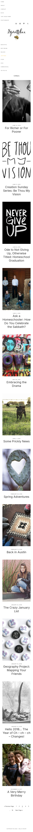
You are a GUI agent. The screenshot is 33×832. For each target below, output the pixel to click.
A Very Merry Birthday (16, 793)
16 (13, 810)
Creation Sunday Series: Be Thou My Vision (16, 190)
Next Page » (19, 810)
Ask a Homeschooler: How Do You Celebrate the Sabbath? (16, 321)
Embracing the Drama (17, 384)
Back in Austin (16, 552)
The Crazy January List (16, 609)
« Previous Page (9, 806)
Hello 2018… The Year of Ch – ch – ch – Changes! (16, 732)
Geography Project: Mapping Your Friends (16, 670)
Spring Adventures (16, 496)
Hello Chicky (22, 828)
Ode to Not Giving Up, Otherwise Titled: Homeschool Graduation (16, 255)
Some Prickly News (16, 441)
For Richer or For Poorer (16, 129)
